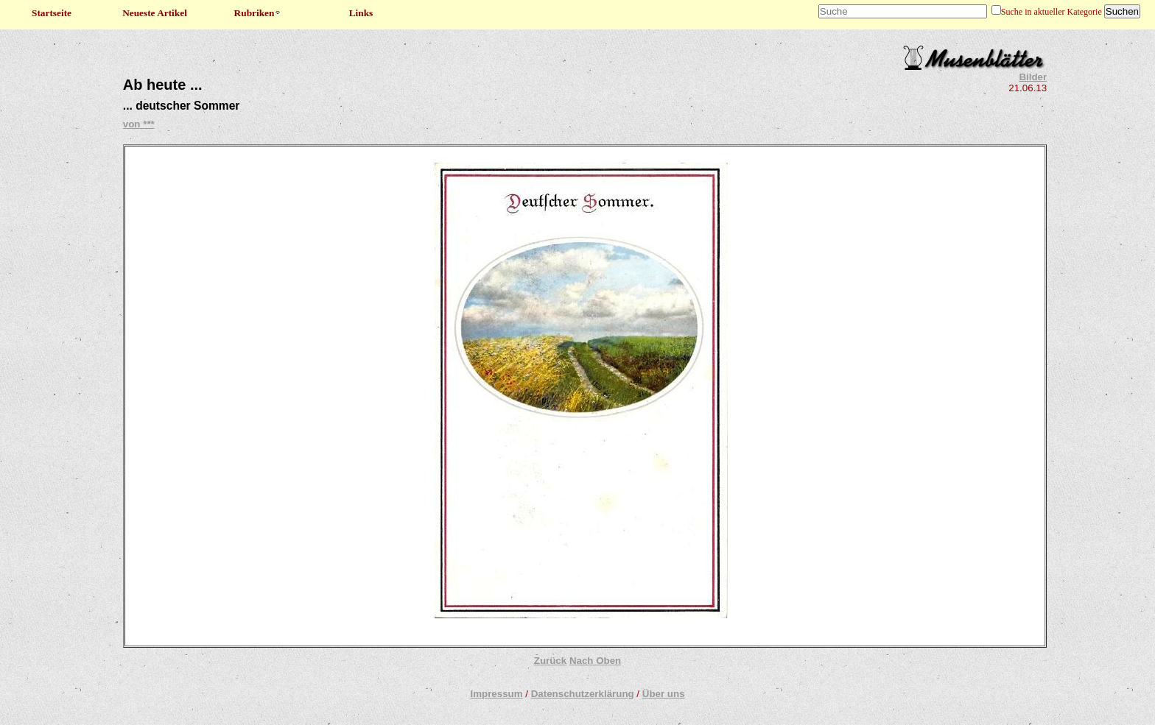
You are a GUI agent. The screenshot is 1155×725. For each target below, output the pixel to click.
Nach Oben (595, 660)
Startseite (51, 12)
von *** (139, 124)
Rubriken (258, 12)
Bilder (1033, 76)
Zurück (550, 660)
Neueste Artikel (154, 12)
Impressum (496, 693)
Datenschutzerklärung (582, 693)
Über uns (663, 693)
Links (361, 12)
